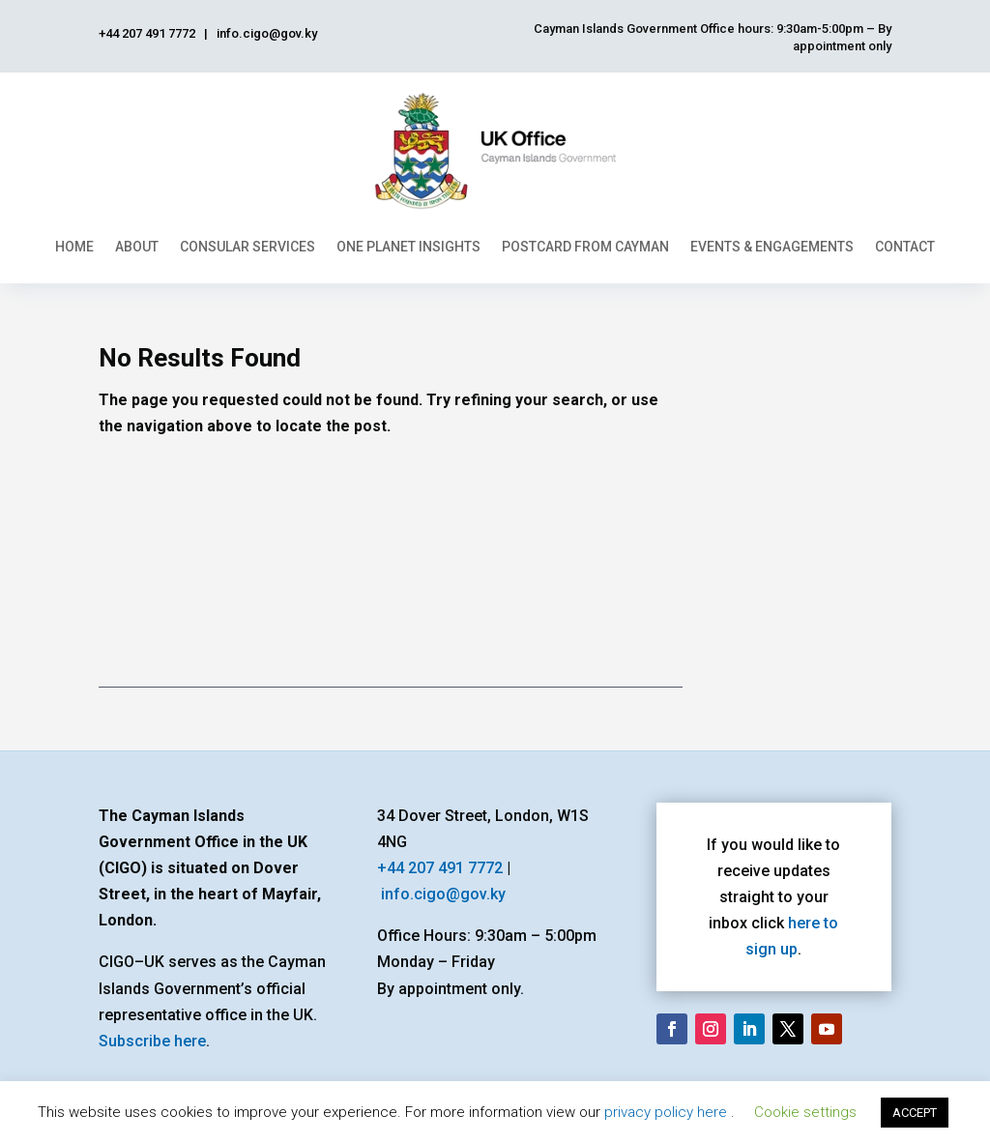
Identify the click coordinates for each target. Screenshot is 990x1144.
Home (74, 246)
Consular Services (247, 246)
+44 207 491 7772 (440, 868)
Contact (905, 246)
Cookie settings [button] (805, 1112)
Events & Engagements (772, 246)
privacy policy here (667, 1112)
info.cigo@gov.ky (443, 894)
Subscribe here (152, 1041)
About (137, 246)
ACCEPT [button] (914, 1112)
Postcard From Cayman (585, 246)
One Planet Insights (408, 246)
